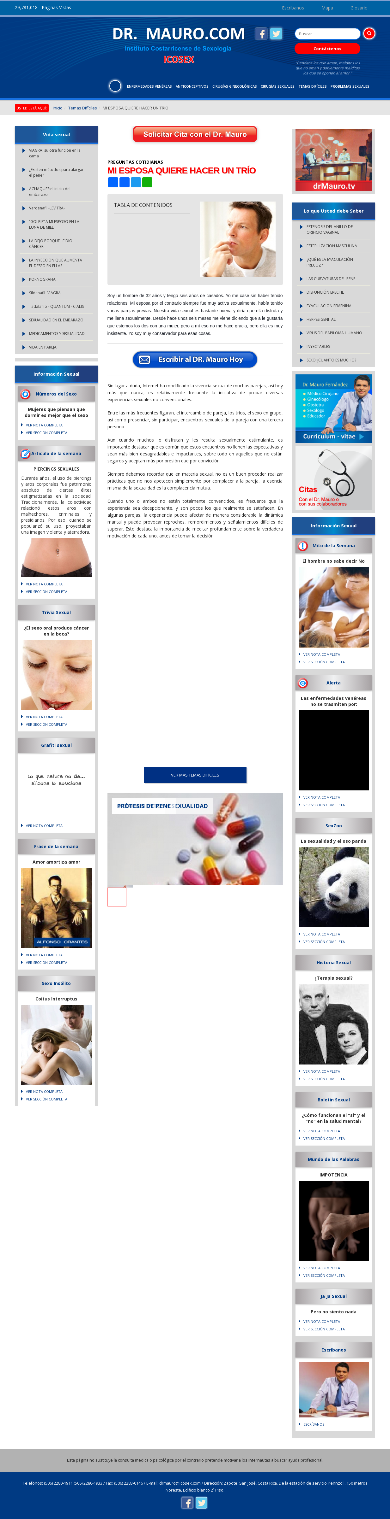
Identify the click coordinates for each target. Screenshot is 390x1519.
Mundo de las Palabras (333, 1159)
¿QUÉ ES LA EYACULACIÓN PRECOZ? (330, 262)
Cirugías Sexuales (278, 86)
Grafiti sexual (56, 745)
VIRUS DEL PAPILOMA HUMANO (334, 333)
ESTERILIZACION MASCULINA (332, 246)
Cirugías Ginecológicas (234, 86)
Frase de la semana (56, 846)
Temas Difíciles (312, 86)
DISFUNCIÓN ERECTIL (325, 292)
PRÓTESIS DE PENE (144, 806)
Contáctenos (327, 48)
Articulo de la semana (56, 453)
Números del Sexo (56, 394)
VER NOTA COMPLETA (44, 425)
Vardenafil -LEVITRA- (47, 208)
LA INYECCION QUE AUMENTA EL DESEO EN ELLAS (55, 262)
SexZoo (334, 826)
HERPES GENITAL (321, 319)
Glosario (359, 8)
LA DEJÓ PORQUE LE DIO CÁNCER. (50, 243)
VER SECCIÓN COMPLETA (46, 432)
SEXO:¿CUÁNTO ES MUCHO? (331, 360)
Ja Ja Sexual (333, 1296)
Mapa (327, 8)
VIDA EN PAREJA (43, 347)
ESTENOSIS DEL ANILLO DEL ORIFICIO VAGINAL (331, 229)
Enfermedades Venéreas (149, 86)
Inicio (58, 108)
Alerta (333, 683)
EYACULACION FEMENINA (329, 305)
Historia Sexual (334, 962)
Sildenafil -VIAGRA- (45, 293)
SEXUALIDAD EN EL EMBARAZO (56, 320)
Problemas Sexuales (350, 86)
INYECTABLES (318, 346)
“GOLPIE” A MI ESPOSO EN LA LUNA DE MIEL (54, 224)
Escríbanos (293, 8)
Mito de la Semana (334, 545)
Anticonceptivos (192, 86)
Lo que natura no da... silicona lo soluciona (56, 780)
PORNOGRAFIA (42, 279)
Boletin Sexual (334, 1100)
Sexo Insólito (56, 983)
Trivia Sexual (56, 612)
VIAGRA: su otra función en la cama (55, 153)
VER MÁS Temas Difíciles (195, 775)
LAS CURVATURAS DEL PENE (331, 278)
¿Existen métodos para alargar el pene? (56, 172)
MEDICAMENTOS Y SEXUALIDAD (57, 333)
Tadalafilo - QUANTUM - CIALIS (56, 306)
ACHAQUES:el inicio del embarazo (49, 191)
